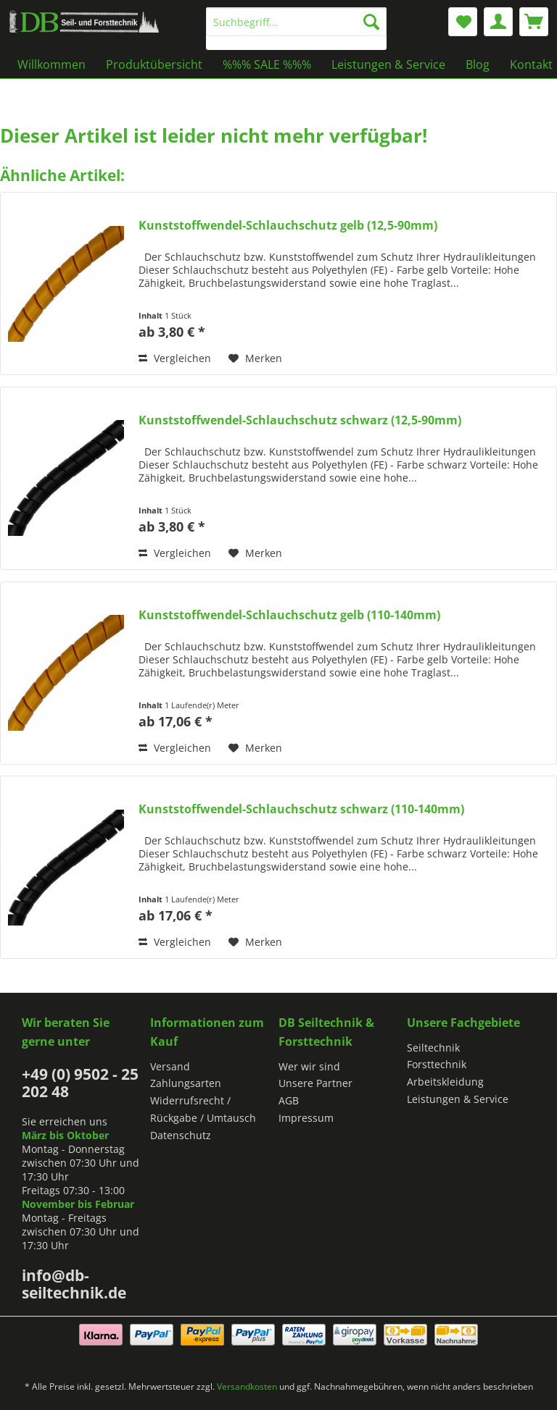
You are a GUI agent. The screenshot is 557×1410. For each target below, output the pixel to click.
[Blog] (477, 64)
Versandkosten (247, 1386)
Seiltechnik (433, 1047)
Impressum (306, 1118)
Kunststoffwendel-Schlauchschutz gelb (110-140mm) (289, 615)
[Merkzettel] (462, 21)
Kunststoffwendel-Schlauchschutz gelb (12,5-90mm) (288, 225)
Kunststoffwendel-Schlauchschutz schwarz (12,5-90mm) (300, 420)
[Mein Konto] (498, 21)
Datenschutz (180, 1135)
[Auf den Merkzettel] (255, 358)
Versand (170, 1066)
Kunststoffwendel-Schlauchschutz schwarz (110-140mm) (301, 809)
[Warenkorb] (533, 21)
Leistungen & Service (457, 1099)
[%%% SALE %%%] (267, 64)
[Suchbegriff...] (296, 21)
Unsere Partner (315, 1083)
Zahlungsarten (185, 1083)
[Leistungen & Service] (388, 64)
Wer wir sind (309, 1066)
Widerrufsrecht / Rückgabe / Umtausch (203, 1109)
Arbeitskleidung (445, 1081)
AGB (288, 1100)
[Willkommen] (51, 64)
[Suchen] (371, 21)
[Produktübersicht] (154, 64)
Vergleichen (175, 358)
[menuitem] (296, 28)
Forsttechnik (436, 1064)
